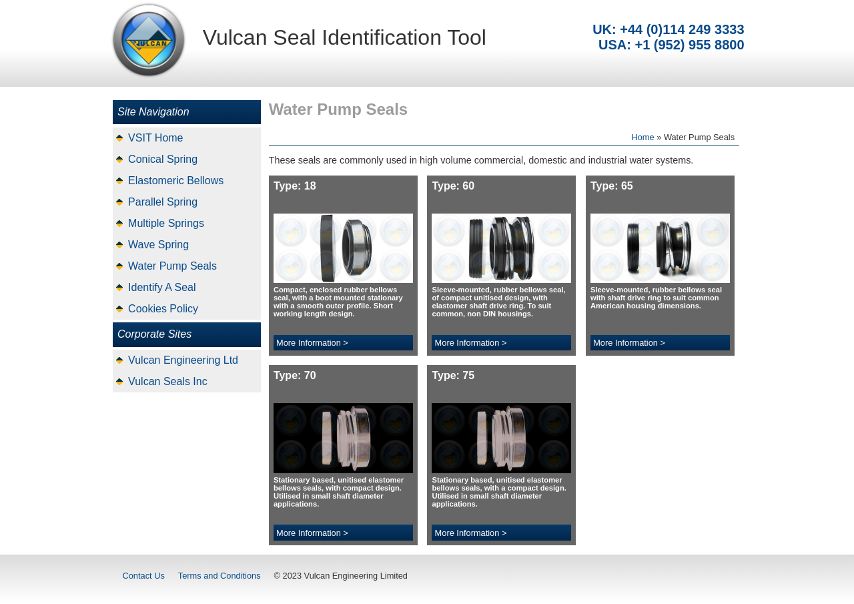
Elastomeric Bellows (176, 180)
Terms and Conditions (219, 576)
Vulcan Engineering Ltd (183, 360)
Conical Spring (162, 159)
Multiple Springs (166, 223)
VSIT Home (155, 137)
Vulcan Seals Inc (167, 381)
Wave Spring (158, 244)
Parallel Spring (162, 202)
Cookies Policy (163, 308)
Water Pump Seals (172, 266)
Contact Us (144, 576)
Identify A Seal (161, 287)
